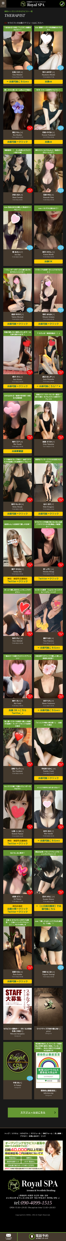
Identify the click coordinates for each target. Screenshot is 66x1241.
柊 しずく (48, 569)
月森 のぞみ (48, 132)
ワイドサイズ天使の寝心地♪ (48, 1028)
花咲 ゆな (48, 195)
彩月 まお (48, 831)
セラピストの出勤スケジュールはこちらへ (25, 23)
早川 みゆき (48, 72)
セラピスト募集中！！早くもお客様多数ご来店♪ (17, 1030)
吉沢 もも (48, 701)
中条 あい (17, 1082)
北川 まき (48, 504)
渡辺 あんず (48, 377)
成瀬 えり (17, 896)
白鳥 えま (17, 72)
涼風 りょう (17, 768)
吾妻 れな (17, 972)
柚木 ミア (17, 441)
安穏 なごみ (48, 972)
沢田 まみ (17, 195)
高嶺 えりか (48, 441)
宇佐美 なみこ (48, 768)
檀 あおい (17, 252)
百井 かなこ (48, 896)
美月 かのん (48, 252)
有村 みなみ (48, 314)
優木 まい (17, 701)
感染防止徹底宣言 (48, 1090)
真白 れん (17, 132)
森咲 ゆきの (17, 314)
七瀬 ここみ (17, 831)
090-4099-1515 (36, 1203)
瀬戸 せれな (17, 569)
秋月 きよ (17, 638)
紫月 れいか (17, 504)
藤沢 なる (48, 638)
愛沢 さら (17, 377)
